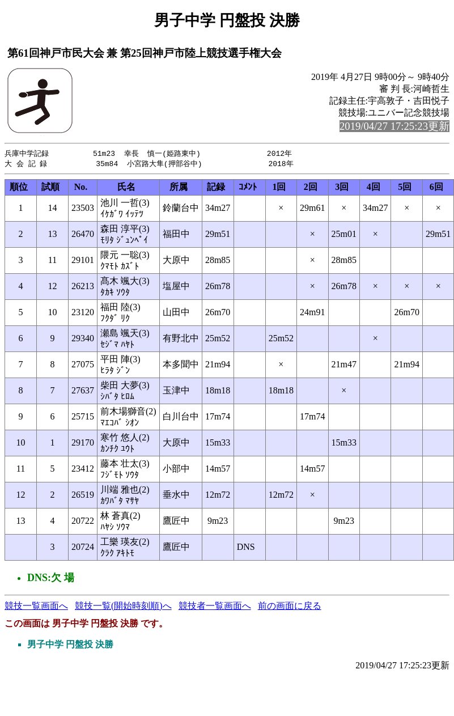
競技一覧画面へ (36, 607)
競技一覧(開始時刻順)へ (123, 607)
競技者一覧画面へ (215, 607)
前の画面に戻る (289, 607)
